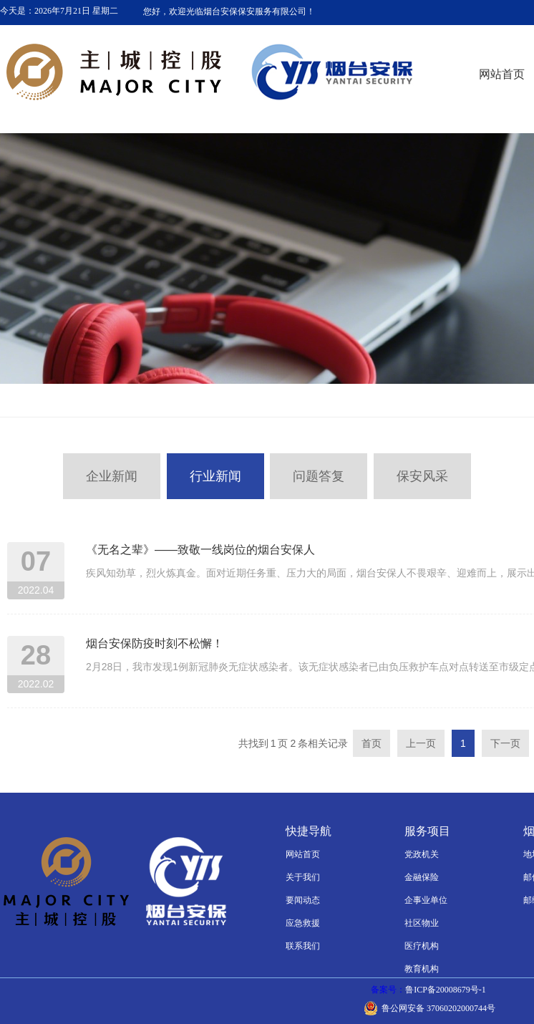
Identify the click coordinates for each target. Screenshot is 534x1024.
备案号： (429, 990)
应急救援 (303, 923)
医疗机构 (421, 946)
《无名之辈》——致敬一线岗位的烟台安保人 (200, 550)
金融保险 (421, 877)
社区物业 (421, 923)
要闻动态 (303, 900)
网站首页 (303, 854)
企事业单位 (425, 900)
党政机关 (421, 854)
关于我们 (303, 877)
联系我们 (303, 946)
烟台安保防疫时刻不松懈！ (154, 643)
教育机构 (421, 969)
